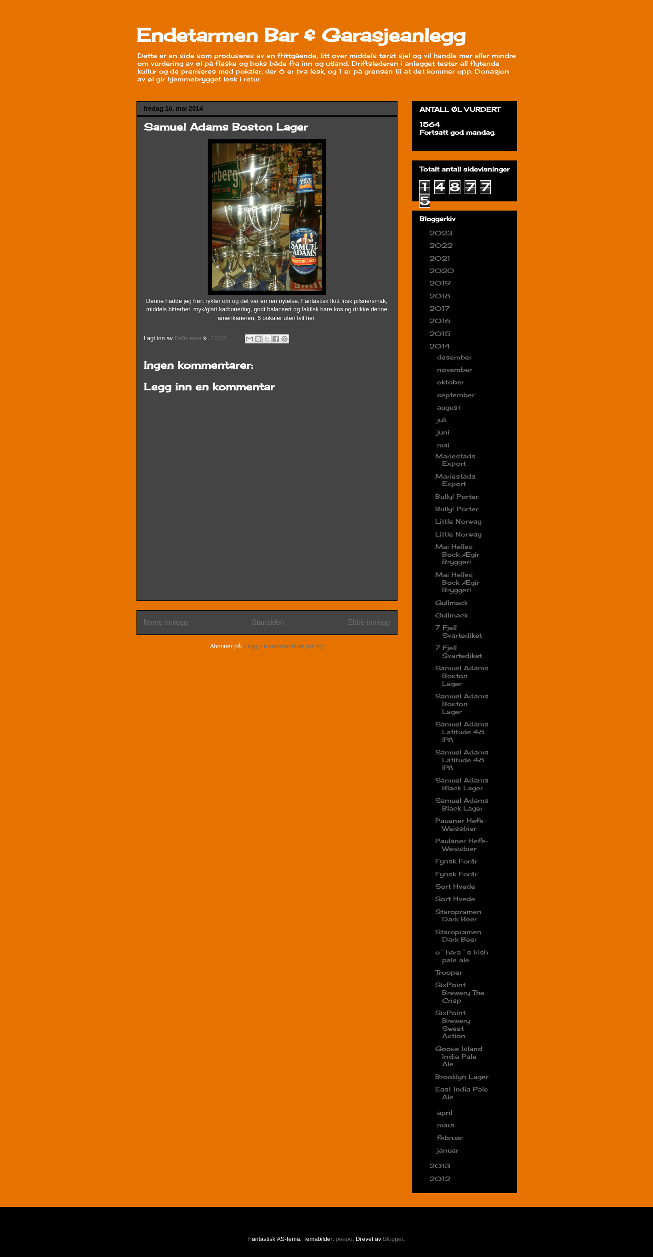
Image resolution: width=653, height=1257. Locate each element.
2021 (441, 258)
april (445, 1112)
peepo (344, 1238)
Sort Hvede (455, 886)
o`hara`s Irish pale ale (461, 956)
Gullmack (451, 602)
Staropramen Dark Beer (458, 915)
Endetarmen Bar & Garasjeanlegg (301, 35)
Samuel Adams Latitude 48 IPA (461, 731)
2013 (441, 1166)
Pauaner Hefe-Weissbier (461, 824)
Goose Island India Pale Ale (459, 1056)
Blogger (393, 1238)
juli (443, 419)
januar (449, 1150)
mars (447, 1125)
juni (444, 432)
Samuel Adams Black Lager (461, 784)
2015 (441, 333)
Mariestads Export (455, 460)
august (450, 407)
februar (451, 1138)
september (457, 395)
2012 (441, 1179)
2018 (441, 296)
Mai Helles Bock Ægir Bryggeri (457, 554)
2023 (442, 233)
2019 (441, 283)
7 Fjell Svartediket (458, 631)
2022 (442, 245)
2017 (440, 308)
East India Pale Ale (461, 1093)
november (455, 369)
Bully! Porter (456, 496)
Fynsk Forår (456, 861)
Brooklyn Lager (461, 1076)
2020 (442, 270)
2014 (441, 346)
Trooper (448, 972)
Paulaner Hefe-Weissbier (461, 844)
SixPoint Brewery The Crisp (459, 992)
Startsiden (268, 622)
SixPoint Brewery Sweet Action (452, 1024)
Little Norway (458, 521)
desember (455, 357)
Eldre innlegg (369, 622)
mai (444, 445)
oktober (451, 382)
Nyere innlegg (166, 622)
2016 (441, 321)
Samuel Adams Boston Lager (461, 675)
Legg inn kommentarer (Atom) (284, 646)
